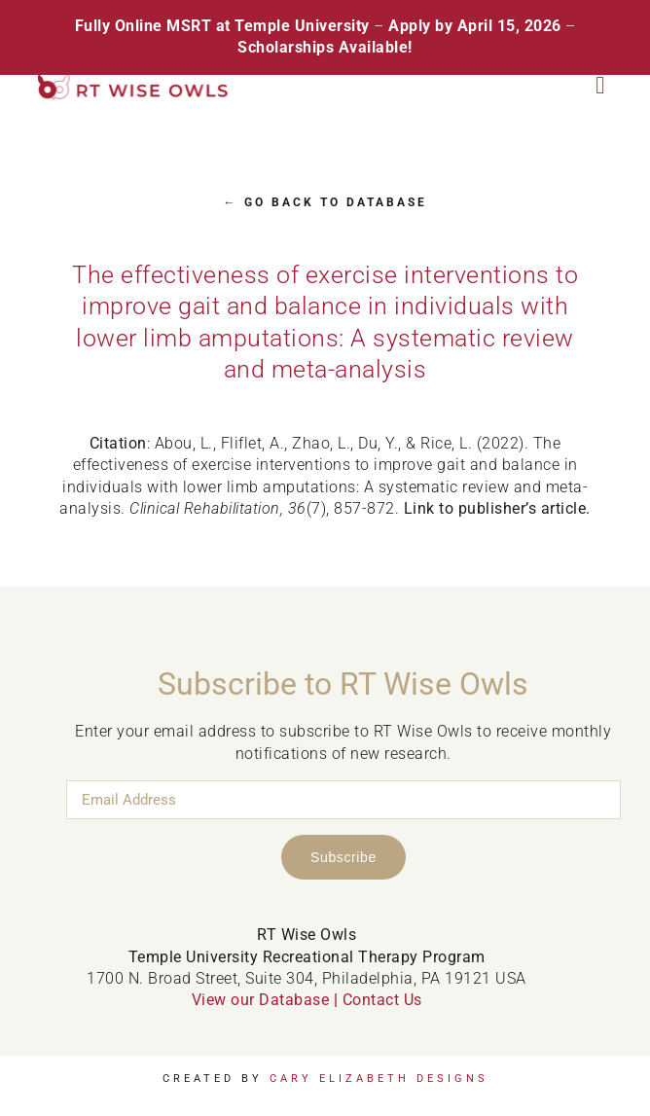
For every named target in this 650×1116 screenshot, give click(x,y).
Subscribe (343, 857)
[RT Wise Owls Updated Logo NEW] (134, 81)
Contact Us (382, 999)
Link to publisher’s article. (497, 508)
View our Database (261, 999)
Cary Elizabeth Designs (379, 1078)
